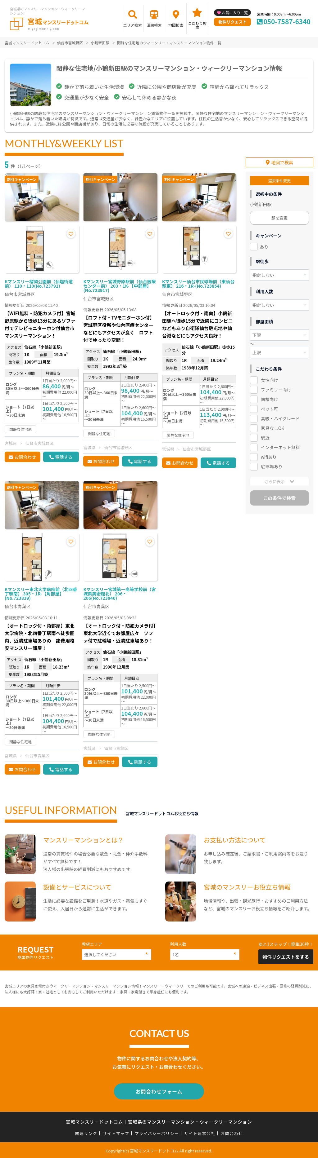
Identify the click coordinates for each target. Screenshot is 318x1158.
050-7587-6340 (287, 21)
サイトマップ (116, 1132)
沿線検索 (154, 25)
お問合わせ (25, 457)
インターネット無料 (280, 446)
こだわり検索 (197, 24)
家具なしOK (272, 426)
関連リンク (86, 1132)
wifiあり (269, 455)
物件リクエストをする (285, 956)
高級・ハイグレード (280, 417)
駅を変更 (279, 216)
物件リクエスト (232, 22)
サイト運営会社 (199, 1132)
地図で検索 (282, 161)
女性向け (269, 379)
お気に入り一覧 (235, 12)
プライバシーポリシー (156, 1132)
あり (264, 245)
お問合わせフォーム (159, 1091)
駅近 (265, 436)
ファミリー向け (276, 388)
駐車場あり (272, 465)
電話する (63, 457)
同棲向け (269, 398)
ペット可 (269, 407)
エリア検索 (132, 25)
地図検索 (175, 25)
